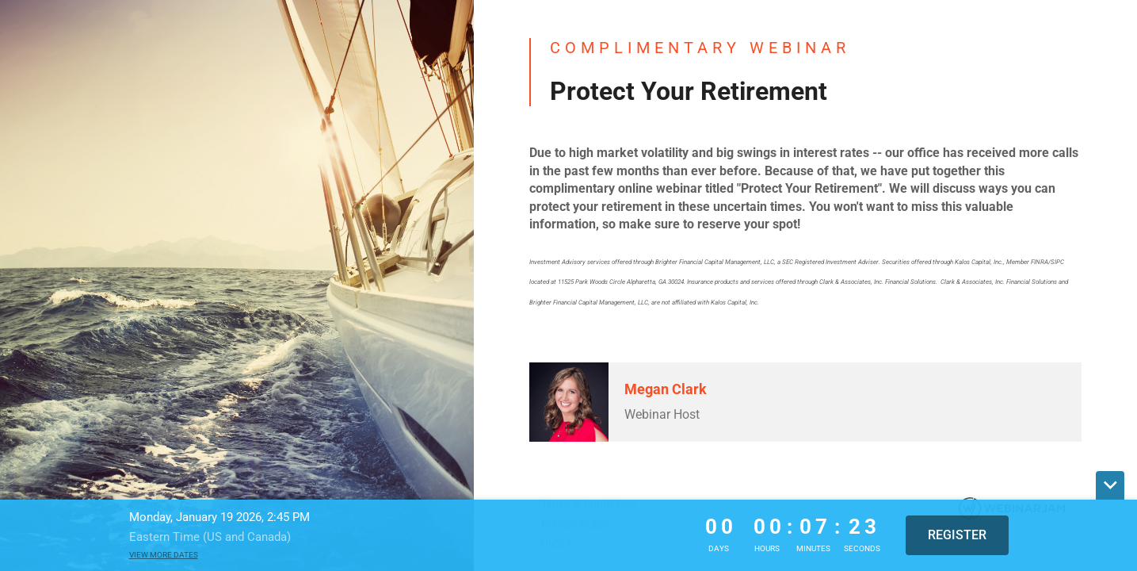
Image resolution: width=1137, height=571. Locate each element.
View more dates (163, 554)
